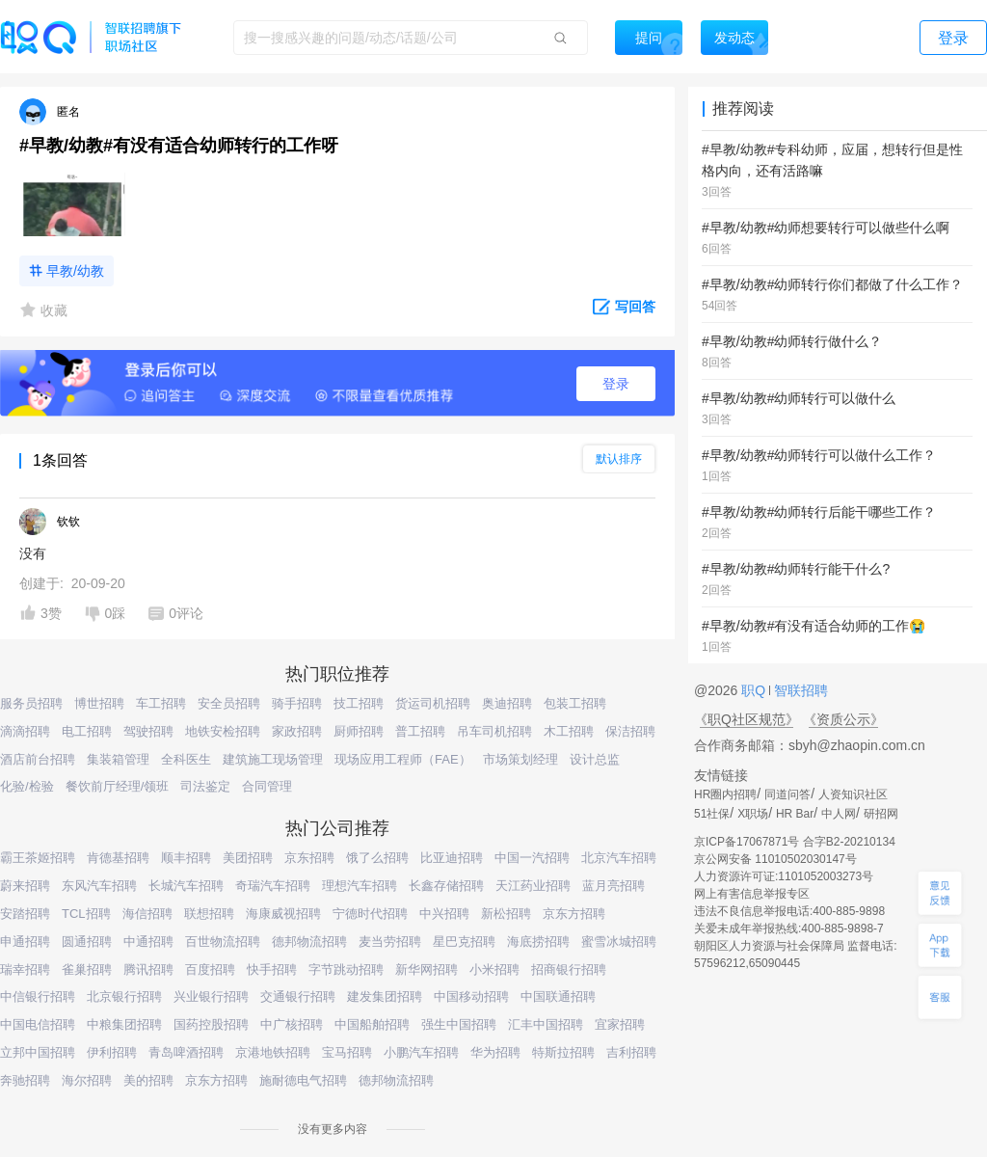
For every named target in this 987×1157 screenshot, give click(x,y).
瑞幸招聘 (25, 969)
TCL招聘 (86, 913)
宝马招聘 (347, 1052)
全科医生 (186, 759)
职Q (755, 690)
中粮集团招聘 (124, 1024)
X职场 (752, 814)
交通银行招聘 (297, 996)
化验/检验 (27, 786)
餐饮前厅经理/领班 (118, 786)
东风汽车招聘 (99, 885)
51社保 (712, 814)
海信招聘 (147, 913)
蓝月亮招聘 (613, 885)
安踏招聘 (25, 913)
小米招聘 (494, 969)
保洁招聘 (630, 731)
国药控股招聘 (211, 1024)
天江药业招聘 (533, 885)
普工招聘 (420, 731)
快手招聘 (272, 969)
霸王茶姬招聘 (37, 857)
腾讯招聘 (148, 969)
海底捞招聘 (538, 941)
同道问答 (787, 794)
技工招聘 (358, 703)
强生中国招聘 (458, 1024)
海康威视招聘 (283, 913)
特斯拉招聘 (563, 1052)
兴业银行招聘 (211, 996)
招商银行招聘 (568, 969)
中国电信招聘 (37, 1024)
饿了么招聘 (377, 857)
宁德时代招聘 (370, 913)
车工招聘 (161, 703)
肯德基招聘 (118, 857)
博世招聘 (99, 703)
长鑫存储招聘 (446, 885)
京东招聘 (309, 857)
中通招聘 (148, 941)
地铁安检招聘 (222, 731)
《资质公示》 (843, 719)
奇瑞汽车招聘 (272, 885)
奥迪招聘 (507, 703)
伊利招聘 (112, 1052)
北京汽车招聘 (618, 857)
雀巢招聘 (87, 969)
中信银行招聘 (37, 996)
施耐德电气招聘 (303, 1080)
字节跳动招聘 (346, 969)
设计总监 (595, 759)
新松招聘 (506, 913)
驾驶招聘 (148, 731)
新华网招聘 (426, 969)
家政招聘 (297, 731)
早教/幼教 (75, 271)
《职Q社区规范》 (746, 719)
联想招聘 (209, 913)
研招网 (881, 814)
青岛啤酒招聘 (186, 1052)
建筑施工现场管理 (273, 759)
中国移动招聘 (471, 996)
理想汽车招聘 (359, 885)
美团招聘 (248, 857)
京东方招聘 (574, 913)
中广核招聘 (291, 1024)
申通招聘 (25, 941)
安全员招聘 (229, 703)
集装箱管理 (118, 759)
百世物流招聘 (222, 941)
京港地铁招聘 (272, 1052)
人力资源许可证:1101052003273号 (783, 876)
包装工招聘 (575, 703)
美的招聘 (148, 1080)
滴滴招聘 (25, 731)
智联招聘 (799, 690)
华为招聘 (495, 1052)
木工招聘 (569, 731)
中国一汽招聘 (532, 857)
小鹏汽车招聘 (421, 1052)
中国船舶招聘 (372, 1024)
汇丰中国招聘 (545, 1024)
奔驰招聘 (25, 1080)
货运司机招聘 (432, 703)
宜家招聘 (620, 1024)
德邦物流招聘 (309, 941)
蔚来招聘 (25, 885)
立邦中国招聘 (37, 1052)
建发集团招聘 (384, 996)
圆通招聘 (87, 941)
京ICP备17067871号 (746, 841)
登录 (615, 383)
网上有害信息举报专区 (752, 894)
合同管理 (267, 786)
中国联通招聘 (558, 996)
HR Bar (795, 814)
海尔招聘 (87, 1080)
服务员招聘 (31, 703)
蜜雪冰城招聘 (618, 941)
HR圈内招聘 (725, 794)
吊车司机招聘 (494, 731)
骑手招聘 (297, 703)
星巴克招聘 (464, 941)
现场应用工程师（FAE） (402, 759)
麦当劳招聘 (390, 941)
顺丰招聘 (186, 857)
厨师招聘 (358, 731)
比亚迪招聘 (451, 857)
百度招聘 (210, 969)
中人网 (838, 814)
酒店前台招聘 (37, 759)
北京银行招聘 (124, 996)
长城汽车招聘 (186, 885)
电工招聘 (87, 731)
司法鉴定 (205, 786)
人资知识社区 (853, 794)
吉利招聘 (631, 1052)
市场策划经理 (520, 759)
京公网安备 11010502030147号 (775, 859)
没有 (32, 553)
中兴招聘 (444, 913)
